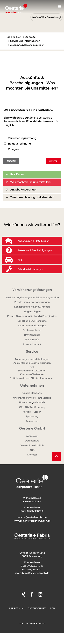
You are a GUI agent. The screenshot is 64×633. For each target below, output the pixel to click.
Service (32, 351)
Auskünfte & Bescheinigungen (27, 45)
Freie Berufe (32, 339)
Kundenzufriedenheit (32, 374)
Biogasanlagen (32, 311)
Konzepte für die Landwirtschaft (32, 306)
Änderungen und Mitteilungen (32, 359)
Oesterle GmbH (32, 428)
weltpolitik (39, 402)
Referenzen (32, 421)
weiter (53, 161)
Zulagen (11, 149)
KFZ (32, 366)
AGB (32, 450)
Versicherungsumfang (20, 138)
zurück (11, 160)
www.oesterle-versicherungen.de (32, 520)
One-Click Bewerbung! (46, 17)
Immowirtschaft (32, 344)
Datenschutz (32, 440)
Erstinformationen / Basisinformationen (32, 378)
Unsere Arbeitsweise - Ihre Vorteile (32, 397)
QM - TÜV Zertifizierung (32, 407)
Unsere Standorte (32, 393)
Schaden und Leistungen (32, 370)
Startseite (30, 37)
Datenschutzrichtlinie (32, 445)
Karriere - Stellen (32, 411)
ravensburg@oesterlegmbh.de (32, 573)
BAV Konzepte (32, 334)
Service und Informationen (25, 40)
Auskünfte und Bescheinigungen (32, 363)
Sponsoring (32, 416)
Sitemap (32, 454)
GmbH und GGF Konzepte (32, 320)
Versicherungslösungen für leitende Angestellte (32, 297)
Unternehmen (32, 385)
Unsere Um (25, 402)
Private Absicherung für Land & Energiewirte (32, 316)
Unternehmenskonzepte (32, 325)
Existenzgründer (32, 330)
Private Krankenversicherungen (32, 302)
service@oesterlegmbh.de (32, 517)
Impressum (32, 436)
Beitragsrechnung (17, 143)
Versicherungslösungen (32, 290)
